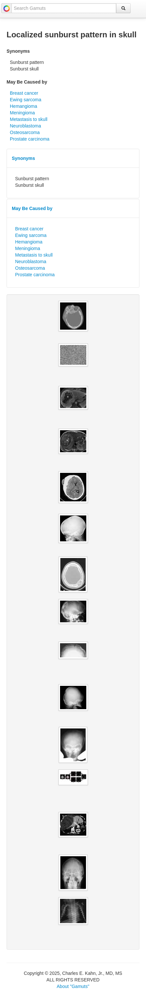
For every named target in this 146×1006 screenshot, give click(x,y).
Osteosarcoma (25, 132)
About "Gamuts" (73, 986)
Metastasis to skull (28, 119)
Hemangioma (23, 106)
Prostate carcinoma (30, 139)
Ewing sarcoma (25, 99)
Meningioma (22, 112)
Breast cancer (24, 93)
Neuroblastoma (25, 125)
